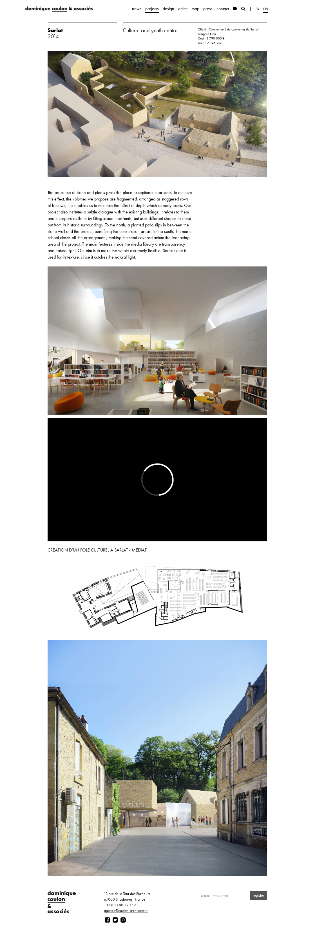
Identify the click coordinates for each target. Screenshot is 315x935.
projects (152, 9)
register (258, 895)
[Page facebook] (107, 920)
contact (222, 9)
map (195, 9)
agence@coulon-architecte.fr (126, 910)
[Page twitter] (115, 920)
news (136, 9)
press (208, 9)
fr (257, 8)
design (168, 9)
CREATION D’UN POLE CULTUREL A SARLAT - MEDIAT (97, 550)
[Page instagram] (123, 920)
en (265, 8)
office (183, 9)
